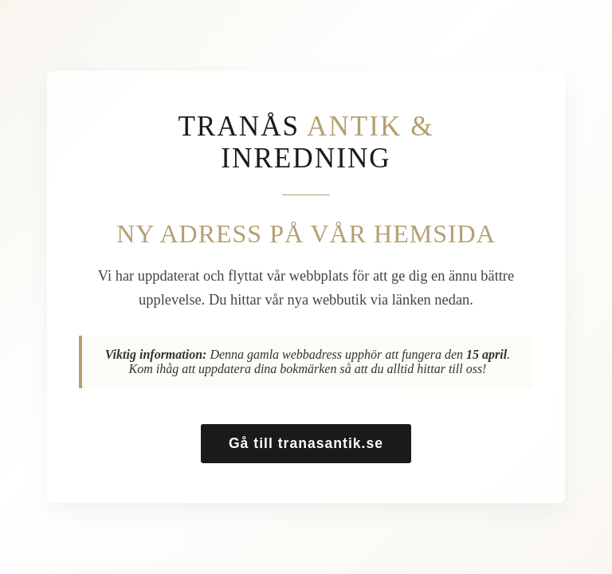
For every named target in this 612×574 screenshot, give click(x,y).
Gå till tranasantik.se (306, 443)
